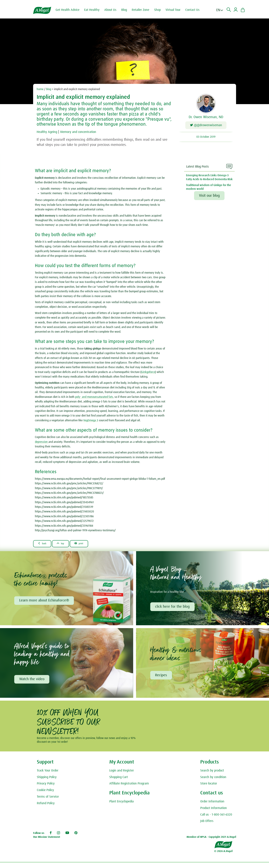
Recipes (162, 676)
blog (48, 89)
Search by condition (213, 778)
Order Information (212, 803)
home (40, 89)
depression (41, 441)
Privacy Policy (46, 785)
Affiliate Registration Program (129, 785)
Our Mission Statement (46, 838)
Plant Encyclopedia (121, 803)
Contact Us (195, 10)
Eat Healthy (94, 10)
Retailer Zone (143, 10)
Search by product (212, 771)
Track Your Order (47, 771)
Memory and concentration (83, 132)
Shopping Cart (118, 778)
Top (64, 543)
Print (85, 543)
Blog (127, 10)
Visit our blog (209, 196)
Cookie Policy (45, 791)
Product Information (213, 809)
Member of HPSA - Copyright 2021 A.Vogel (211, 838)
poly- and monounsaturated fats (94, 397)
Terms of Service (48, 798)
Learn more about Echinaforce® (44, 601)
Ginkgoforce (148, 372)
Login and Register (121, 771)
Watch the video (32, 680)
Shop (160, 10)
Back (43, 543)
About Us (113, 10)
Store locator (208, 785)
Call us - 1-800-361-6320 (216, 816)
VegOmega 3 (90, 420)
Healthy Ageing (48, 132)
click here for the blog (173, 607)
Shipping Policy (47, 778)
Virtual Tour (175, 10)
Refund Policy (46, 804)
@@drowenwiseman (206, 126)
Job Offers (206, 822)
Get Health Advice (70, 10)
